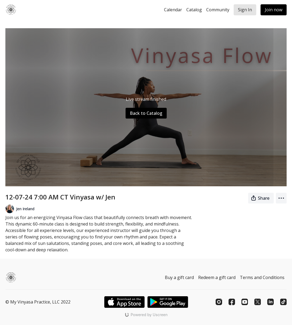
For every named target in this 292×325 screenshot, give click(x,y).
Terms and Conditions (262, 277)
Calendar (173, 10)
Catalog (194, 10)
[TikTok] (283, 302)
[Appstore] (124, 302)
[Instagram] (219, 302)
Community (217, 10)
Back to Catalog (146, 113)
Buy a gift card (179, 277)
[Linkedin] (270, 302)
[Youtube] (244, 302)
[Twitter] (257, 302)
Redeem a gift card (217, 277)
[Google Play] (167, 302)
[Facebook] (232, 302)
